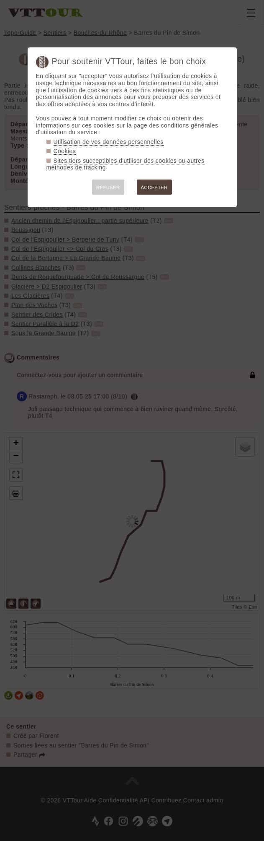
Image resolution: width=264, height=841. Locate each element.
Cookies (65, 151)
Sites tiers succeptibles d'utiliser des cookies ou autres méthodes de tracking (125, 164)
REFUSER (108, 187)
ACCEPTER (154, 187)
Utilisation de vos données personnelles (109, 141)
